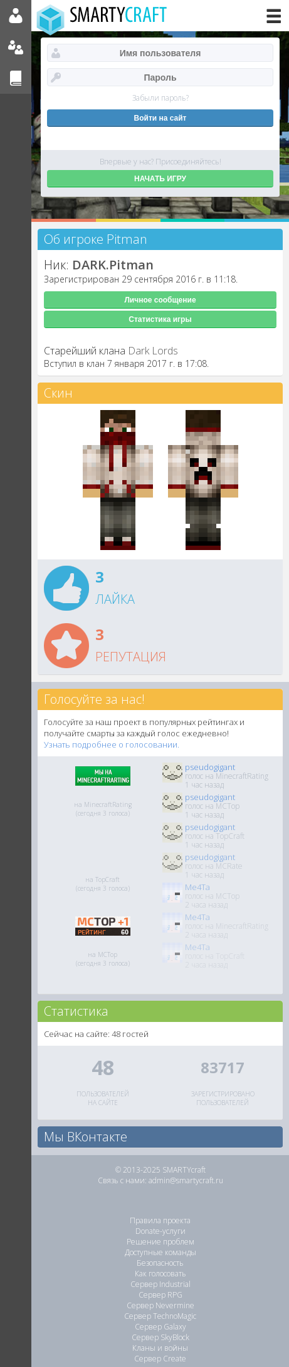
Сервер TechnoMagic (160, 1316)
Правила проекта (160, 1220)
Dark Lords (153, 351)
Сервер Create (160, 1358)
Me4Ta (197, 887)
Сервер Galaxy (160, 1326)
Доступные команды (160, 1252)
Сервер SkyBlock (160, 1337)
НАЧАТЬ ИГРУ (160, 178)
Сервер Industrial (160, 1284)
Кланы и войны (160, 1348)
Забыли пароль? (160, 98)
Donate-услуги (160, 1231)
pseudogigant (210, 767)
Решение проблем (160, 1241)
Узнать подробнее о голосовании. (111, 744)
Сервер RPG (160, 1294)
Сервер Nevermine (160, 1305)
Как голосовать (160, 1273)
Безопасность (160, 1263)
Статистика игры (160, 319)
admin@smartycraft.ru (186, 1180)
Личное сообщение (160, 300)
